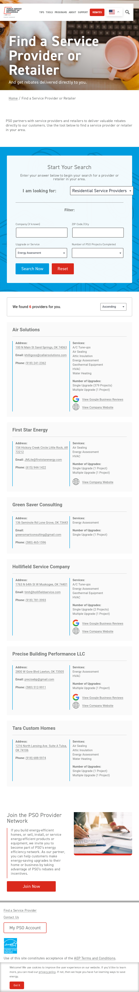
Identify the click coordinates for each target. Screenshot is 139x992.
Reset (63, 269)
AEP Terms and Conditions (94, 958)
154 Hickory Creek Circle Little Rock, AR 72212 (41, 450)
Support (83, 12)
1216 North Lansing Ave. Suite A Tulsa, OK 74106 (41, 748)
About (72, 12)
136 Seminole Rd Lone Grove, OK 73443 (41, 522)
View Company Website (97, 407)
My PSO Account (25, 928)
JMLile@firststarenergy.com (43, 459)
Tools (49, 12)
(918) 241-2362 (36, 363)
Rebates (97, 12)
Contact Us (11, 917)
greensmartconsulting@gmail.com (38, 534)
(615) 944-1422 (36, 467)
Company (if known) (28, 224)
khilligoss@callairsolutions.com (45, 355)
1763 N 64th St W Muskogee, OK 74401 (41, 584)
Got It (17, 985)
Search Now (32, 269)
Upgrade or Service (28, 244)
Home (13, 98)
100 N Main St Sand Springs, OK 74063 (41, 347)
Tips (41, 12)
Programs (61, 12)
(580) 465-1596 (36, 542)
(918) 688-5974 (36, 758)
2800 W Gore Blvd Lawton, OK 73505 (39, 671)
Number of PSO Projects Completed (94, 244)
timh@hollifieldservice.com (42, 592)
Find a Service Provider (20, 910)
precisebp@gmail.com (39, 679)
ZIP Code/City (80, 224)
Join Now (31, 886)
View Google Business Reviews (102, 399)
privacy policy (47, 972)
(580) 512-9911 (36, 687)
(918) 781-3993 (36, 600)
